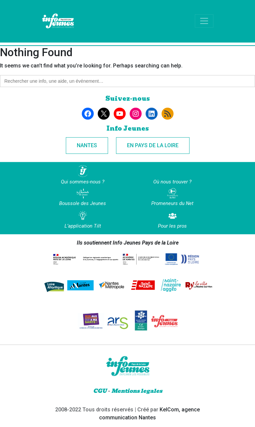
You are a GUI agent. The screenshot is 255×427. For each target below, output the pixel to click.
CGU (100, 391)
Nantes (87, 145)
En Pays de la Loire (153, 145)
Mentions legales (136, 391)
